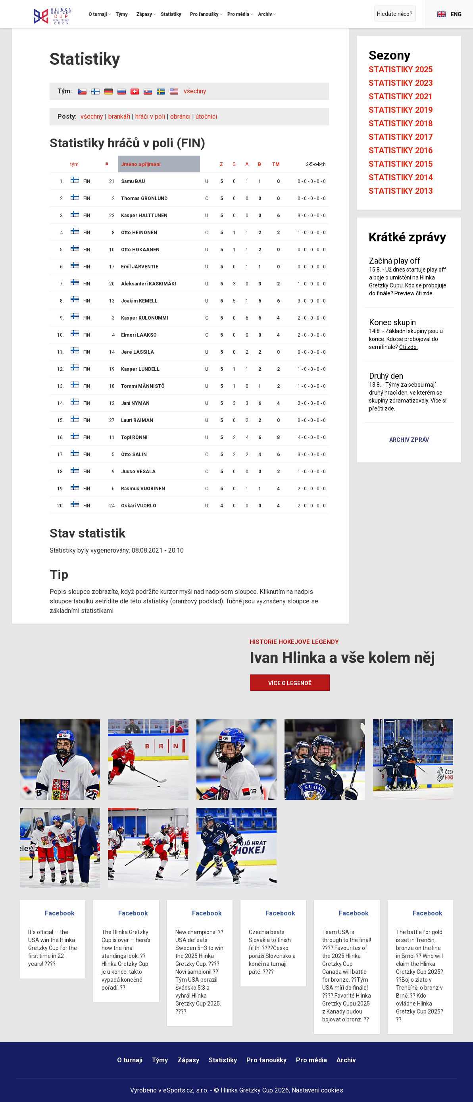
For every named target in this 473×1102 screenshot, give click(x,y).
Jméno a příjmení (140, 164)
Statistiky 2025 (401, 69)
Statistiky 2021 (401, 96)
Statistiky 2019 (401, 110)
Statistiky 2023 (401, 83)
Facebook (60, 913)
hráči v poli (150, 116)
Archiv (346, 1060)
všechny (195, 91)
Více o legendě (289, 683)
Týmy (160, 1060)
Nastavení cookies (317, 1090)
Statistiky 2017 (401, 137)
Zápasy (188, 1060)
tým (74, 164)
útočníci (206, 116)
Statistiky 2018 (401, 123)
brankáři (119, 116)
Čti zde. (408, 347)
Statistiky (223, 1060)
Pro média (311, 1060)
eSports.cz (178, 1090)
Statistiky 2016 (401, 150)
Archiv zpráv (409, 440)
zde (428, 293)
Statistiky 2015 (401, 164)
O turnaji (129, 1060)
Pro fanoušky (266, 1060)
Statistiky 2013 (401, 191)
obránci (180, 116)
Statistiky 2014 (401, 177)
